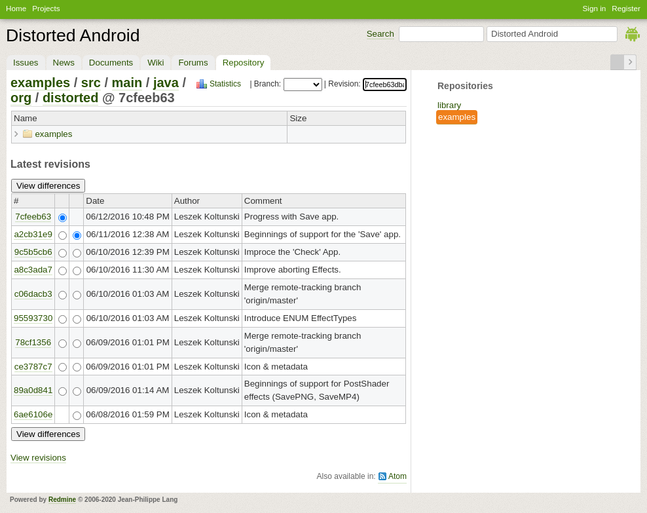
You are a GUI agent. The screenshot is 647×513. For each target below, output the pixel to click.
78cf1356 (33, 342)
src (91, 82)
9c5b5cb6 (33, 252)
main (127, 82)
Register (626, 8)
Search (380, 34)
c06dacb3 (33, 294)
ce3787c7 (33, 366)
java (166, 82)
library (449, 105)
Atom (397, 476)
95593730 (33, 318)
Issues (26, 62)
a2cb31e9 (33, 234)
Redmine (62, 499)
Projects (46, 8)
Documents (111, 62)
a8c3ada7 (33, 270)
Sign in (594, 8)
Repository (244, 62)
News (64, 62)
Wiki (155, 62)
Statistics (225, 83)
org (20, 97)
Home (16, 8)
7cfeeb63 (33, 216)
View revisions (38, 458)
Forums (193, 62)
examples (456, 117)
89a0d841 (33, 390)
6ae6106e (33, 414)
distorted (71, 97)
